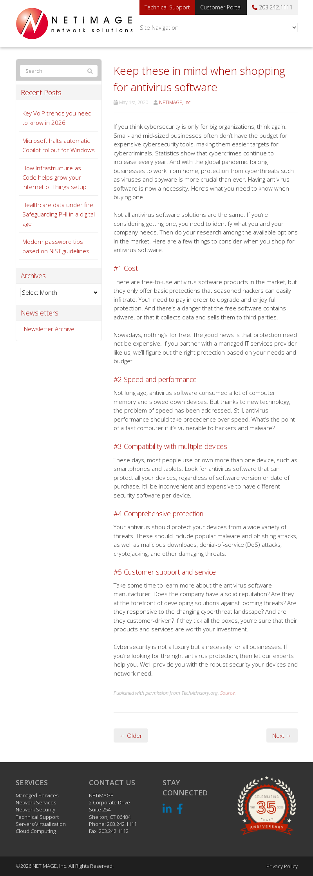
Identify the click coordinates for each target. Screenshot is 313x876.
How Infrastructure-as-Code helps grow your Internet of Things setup (54, 177)
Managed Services (37, 795)
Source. (228, 692)
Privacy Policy (282, 866)
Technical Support (167, 7)
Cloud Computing (36, 831)
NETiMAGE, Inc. (175, 102)
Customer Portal (221, 7)
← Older (130, 735)
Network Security (35, 809)
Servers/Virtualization (41, 823)
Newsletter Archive (49, 329)
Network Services (36, 802)
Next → (282, 735)
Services (32, 782)
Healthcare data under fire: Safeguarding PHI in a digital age (58, 214)
